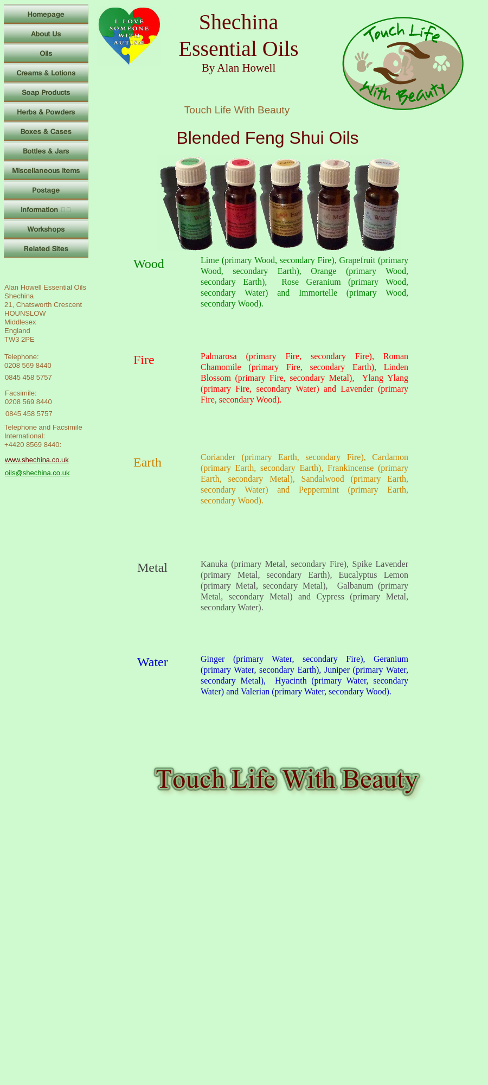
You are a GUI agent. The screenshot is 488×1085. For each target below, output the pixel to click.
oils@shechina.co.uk (37, 473)
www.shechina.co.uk (37, 460)
